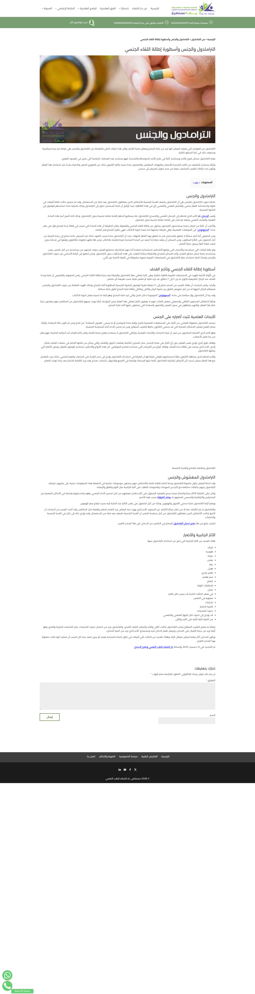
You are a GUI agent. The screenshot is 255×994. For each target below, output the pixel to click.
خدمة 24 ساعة (22, 990)
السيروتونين (203, 229)
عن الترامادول (198, 39)
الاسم (212, 715)
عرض (196, 182)
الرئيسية (211, 39)
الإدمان (205, 215)
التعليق (210, 680)
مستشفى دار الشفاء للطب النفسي (123, 778)
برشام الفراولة (164, 497)
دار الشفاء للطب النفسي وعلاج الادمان (153, 646)
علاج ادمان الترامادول (184, 523)
